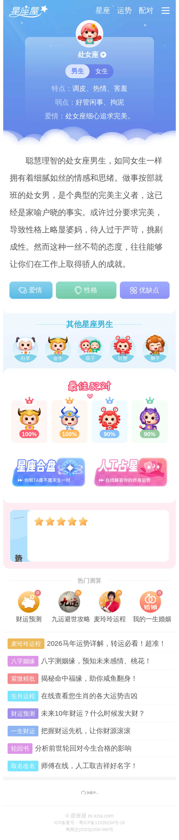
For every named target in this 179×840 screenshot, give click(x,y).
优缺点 (144, 290)
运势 (124, 10)
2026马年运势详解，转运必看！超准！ (87, 643)
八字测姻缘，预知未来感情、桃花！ (79, 661)
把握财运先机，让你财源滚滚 (69, 731)
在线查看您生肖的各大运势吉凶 (73, 696)
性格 (85, 290)
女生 (101, 71)
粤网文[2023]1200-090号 (89, 829)
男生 (77, 71)
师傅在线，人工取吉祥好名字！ (73, 766)
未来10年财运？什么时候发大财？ (76, 713)
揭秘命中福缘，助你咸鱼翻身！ (73, 678)
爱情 (30, 290)
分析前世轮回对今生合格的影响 (70, 748)
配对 (146, 10)
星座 (102, 10)
